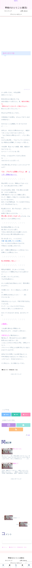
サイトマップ (8, 560)
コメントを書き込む (17, 542)
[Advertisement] (16, 33)
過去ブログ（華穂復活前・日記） (10, 369)
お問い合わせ (23, 560)
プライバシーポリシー (16, 563)
